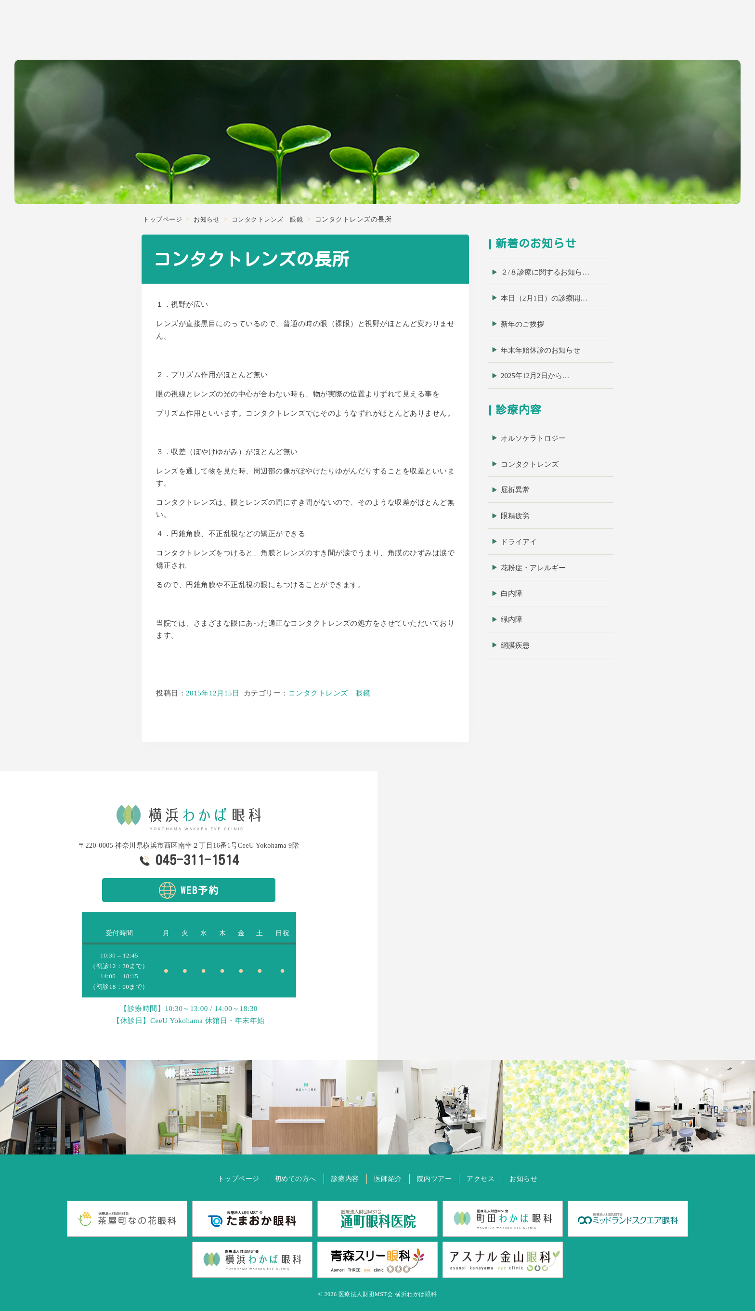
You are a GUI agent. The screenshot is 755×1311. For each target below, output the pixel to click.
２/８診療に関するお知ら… (545, 272)
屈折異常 (515, 490)
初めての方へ (519, 32)
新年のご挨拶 (522, 324)
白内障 (511, 593)
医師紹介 (603, 32)
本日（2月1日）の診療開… (544, 298)
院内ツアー (645, 32)
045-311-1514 (197, 859)
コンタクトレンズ (530, 464)
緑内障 (511, 619)
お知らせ (725, 32)
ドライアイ (519, 542)
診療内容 (565, 32)
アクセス (687, 32)
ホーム (477, 32)
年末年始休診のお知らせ (540, 350)
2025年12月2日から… (535, 376)
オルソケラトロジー (533, 438)
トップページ (225, 1178)
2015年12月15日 (212, 693)
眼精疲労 (515, 516)
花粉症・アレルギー (533, 568)
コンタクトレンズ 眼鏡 (329, 693)
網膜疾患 (515, 645)
